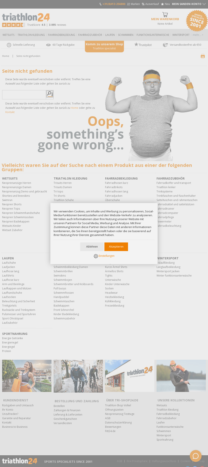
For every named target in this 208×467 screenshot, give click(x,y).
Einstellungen (104, 256)
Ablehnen (92, 247)
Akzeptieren (116, 247)
